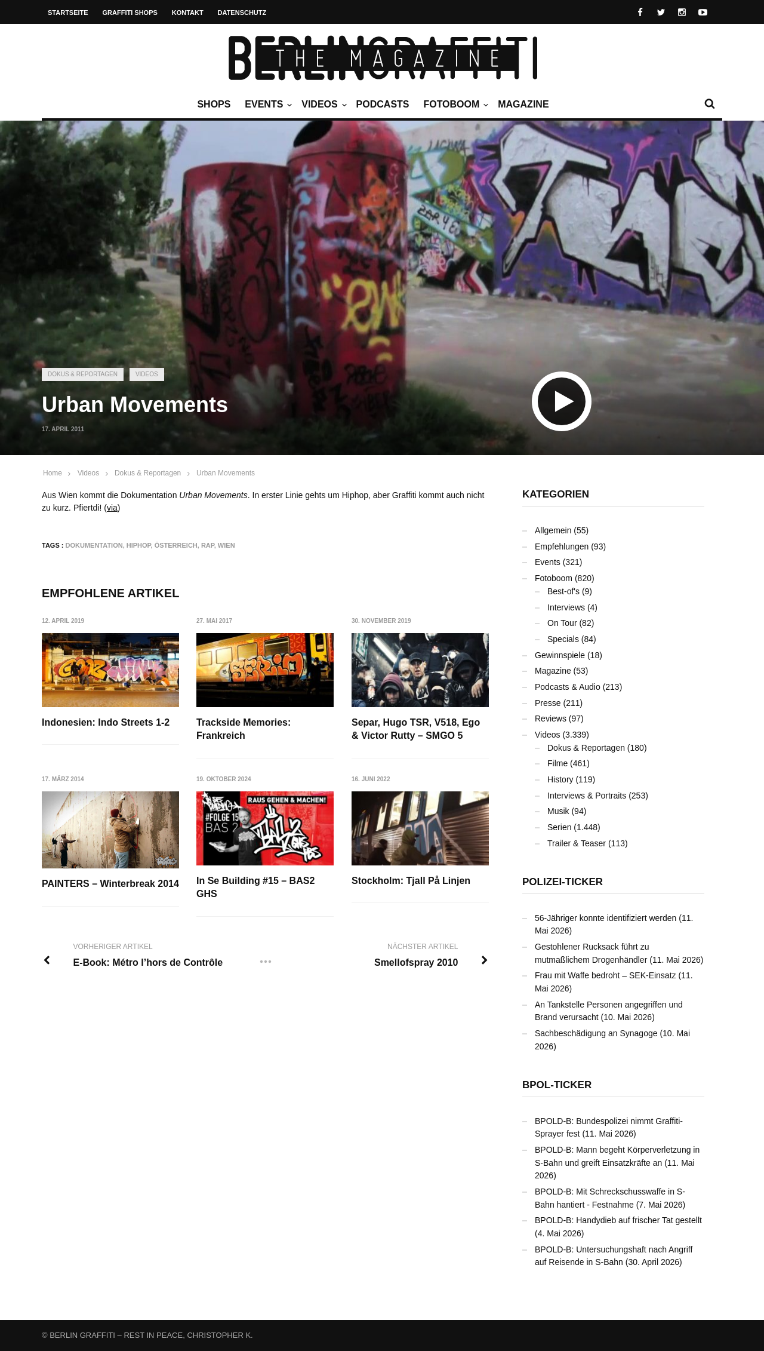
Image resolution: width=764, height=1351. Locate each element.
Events (267, 104)
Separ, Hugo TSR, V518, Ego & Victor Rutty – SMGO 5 (416, 729)
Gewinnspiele (560, 655)
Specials (563, 639)
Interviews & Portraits (586, 795)
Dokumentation (94, 545)
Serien (559, 827)
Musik (558, 811)
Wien (226, 545)
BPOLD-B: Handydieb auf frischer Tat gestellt (618, 1220)
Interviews (566, 607)
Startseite (68, 12)
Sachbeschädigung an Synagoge (596, 1033)
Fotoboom (454, 104)
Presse (548, 703)
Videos (322, 104)
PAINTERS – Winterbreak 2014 (110, 884)
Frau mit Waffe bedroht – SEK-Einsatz (605, 975)
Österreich (176, 545)
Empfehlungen (562, 546)
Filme (557, 763)
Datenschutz (242, 12)
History (560, 779)
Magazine (523, 104)
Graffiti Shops (130, 12)
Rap (207, 545)
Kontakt (188, 12)
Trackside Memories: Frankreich (244, 729)
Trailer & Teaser (576, 843)
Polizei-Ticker (562, 882)
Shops (213, 104)
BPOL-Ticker (557, 1085)
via (112, 507)
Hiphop (139, 545)
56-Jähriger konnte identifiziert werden (605, 918)
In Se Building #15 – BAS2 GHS (256, 887)
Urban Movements (225, 473)
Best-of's (563, 591)
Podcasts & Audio (567, 687)
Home (52, 473)
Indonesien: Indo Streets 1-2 (106, 722)
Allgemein (553, 530)
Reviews (550, 718)
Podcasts (382, 104)
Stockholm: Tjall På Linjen (411, 881)
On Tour (562, 623)
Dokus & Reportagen (83, 374)
